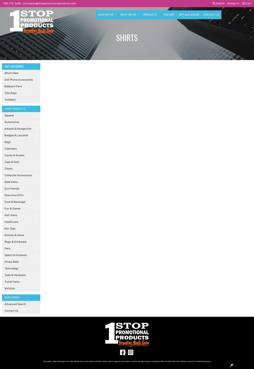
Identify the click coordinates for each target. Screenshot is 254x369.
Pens (8, 248)
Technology (12, 268)
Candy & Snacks (14, 155)
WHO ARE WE (107, 15)
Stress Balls (12, 261)
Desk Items (11, 182)
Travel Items (12, 281)
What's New (12, 73)
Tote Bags (11, 93)
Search (219, 3)
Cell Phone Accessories (19, 79)
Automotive (12, 122)
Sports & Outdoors (16, 255)
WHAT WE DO (130, 15)
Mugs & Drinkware (15, 241)
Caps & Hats (12, 162)
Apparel (9, 115)
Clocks (8, 168)
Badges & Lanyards (16, 135)
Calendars (11, 148)
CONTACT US (211, 14)
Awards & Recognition (18, 128)
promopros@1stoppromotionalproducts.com (49, 3)
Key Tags (10, 228)
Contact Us (11, 310)
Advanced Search (15, 304)
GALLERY (169, 14)
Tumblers (10, 99)
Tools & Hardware (15, 275)
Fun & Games (13, 208)
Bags (8, 142)
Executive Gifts (14, 195)
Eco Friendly (12, 188)
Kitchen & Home (14, 235)
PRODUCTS (151, 15)
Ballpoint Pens (13, 86)
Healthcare (11, 221)
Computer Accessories (18, 175)
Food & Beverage (15, 201)
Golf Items (11, 215)
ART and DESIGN (189, 14)
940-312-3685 (12, 3)
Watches (10, 288)
